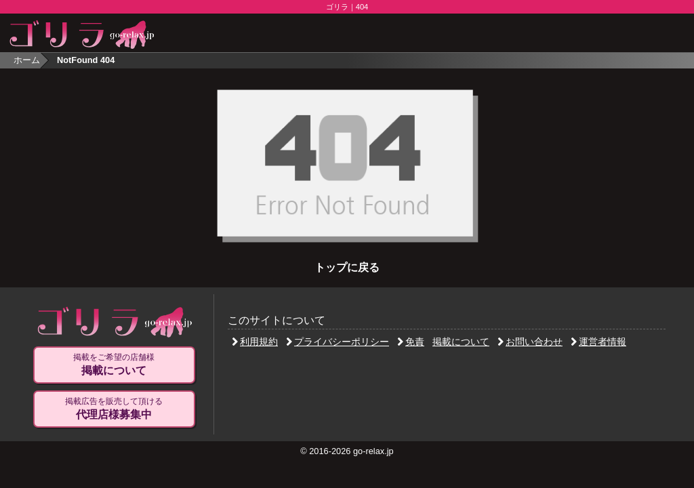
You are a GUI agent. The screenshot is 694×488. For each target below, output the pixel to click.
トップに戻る (347, 267)
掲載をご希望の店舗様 (114, 364)
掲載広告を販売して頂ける (114, 408)
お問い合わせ (530, 341)
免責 (410, 341)
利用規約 (255, 341)
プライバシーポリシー (337, 341)
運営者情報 (598, 341)
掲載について (460, 341)
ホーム (27, 60)
